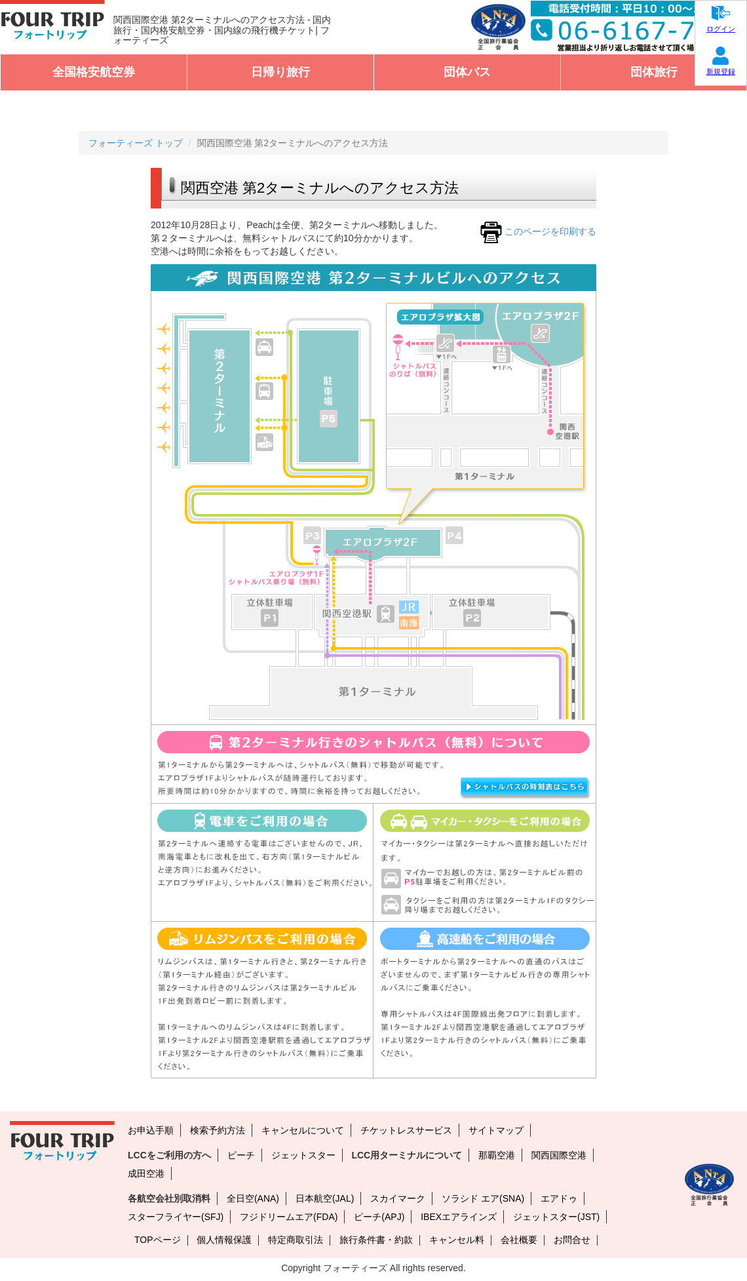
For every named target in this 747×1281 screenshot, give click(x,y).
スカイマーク (397, 1198)
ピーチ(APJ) (379, 1217)
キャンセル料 (456, 1239)
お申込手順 (151, 1130)
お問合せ (572, 1239)
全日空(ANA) (253, 1198)
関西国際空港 (558, 1155)
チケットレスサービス (406, 1130)
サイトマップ (496, 1130)
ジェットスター (303, 1155)
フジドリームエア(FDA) (288, 1217)
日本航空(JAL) (325, 1198)
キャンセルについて (302, 1130)
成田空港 (146, 1173)
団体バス (467, 72)
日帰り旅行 (280, 72)
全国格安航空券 (93, 72)
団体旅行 (654, 72)
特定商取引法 (295, 1239)
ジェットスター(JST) (556, 1217)
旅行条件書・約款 (376, 1239)
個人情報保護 (224, 1239)
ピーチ (241, 1155)
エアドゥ (559, 1198)
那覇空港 (496, 1155)
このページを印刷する (536, 231)
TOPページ (157, 1239)
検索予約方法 (217, 1130)
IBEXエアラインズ (459, 1217)
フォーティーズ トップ (135, 143)
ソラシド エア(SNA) (483, 1198)
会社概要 (519, 1239)
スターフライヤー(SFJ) (175, 1217)
